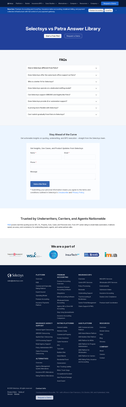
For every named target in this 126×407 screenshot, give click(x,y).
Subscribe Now (40, 183)
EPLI (58, 346)
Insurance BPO (37, 3)
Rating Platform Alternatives (45, 377)
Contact (102, 359)
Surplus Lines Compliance (108, 298)
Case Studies (50, 3)
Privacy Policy (78, 192)
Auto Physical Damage (64, 378)
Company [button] (94, 3)
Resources (83, 3)
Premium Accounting (96, 10)
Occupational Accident (64, 375)
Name (33, 152)
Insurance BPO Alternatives (45, 373)
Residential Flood (62, 360)
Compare (73, 3)
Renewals (81, 291)
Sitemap (16, 395)
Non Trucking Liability (64, 368)
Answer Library (104, 332)
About (102, 352)
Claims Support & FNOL (86, 307)
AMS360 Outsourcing (43, 334)
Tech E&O (60, 350)
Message (33, 171)
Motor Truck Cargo (63, 371)
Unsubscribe (63, 192)
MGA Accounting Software (65, 298)
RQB (9, 225)
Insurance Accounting (107, 294)
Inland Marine (61, 357)
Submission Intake (105, 291)
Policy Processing (84, 287)
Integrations (61, 294)
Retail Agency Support (43, 345)
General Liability (62, 328)
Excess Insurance (63, 339)
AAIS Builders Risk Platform (87, 338)
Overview (39, 280)
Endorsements (104, 287)
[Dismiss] (116, 10)
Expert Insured (40, 293)
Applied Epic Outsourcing (44, 338)
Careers (102, 355)
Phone (33, 162)
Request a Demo (110, 3)
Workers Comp (62, 332)
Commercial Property (64, 335)
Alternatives (62, 3)
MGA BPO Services (106, 280)
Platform (19, 3)
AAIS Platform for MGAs (86, 341)
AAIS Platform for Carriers (86, 357)
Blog (101, 339)
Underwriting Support (85, 294)
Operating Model (41, 297)
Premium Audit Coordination (109, 304)
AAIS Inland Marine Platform (87, 334)
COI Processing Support (44, 341)
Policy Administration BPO (44, 349)
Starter (27, 3)
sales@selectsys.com (15, 282)
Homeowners (61, 364)
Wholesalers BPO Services (108, 283)
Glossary (102, 343)
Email (66, 152)
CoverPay (108, 10)
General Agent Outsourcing (45, 331)
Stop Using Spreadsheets (65, 313)
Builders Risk (61, 353)
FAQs (101, 335)
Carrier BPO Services (85, 283)
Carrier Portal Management (87, 304)
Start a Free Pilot (53, 36)
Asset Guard (61, 382)
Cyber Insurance (62, 343)
